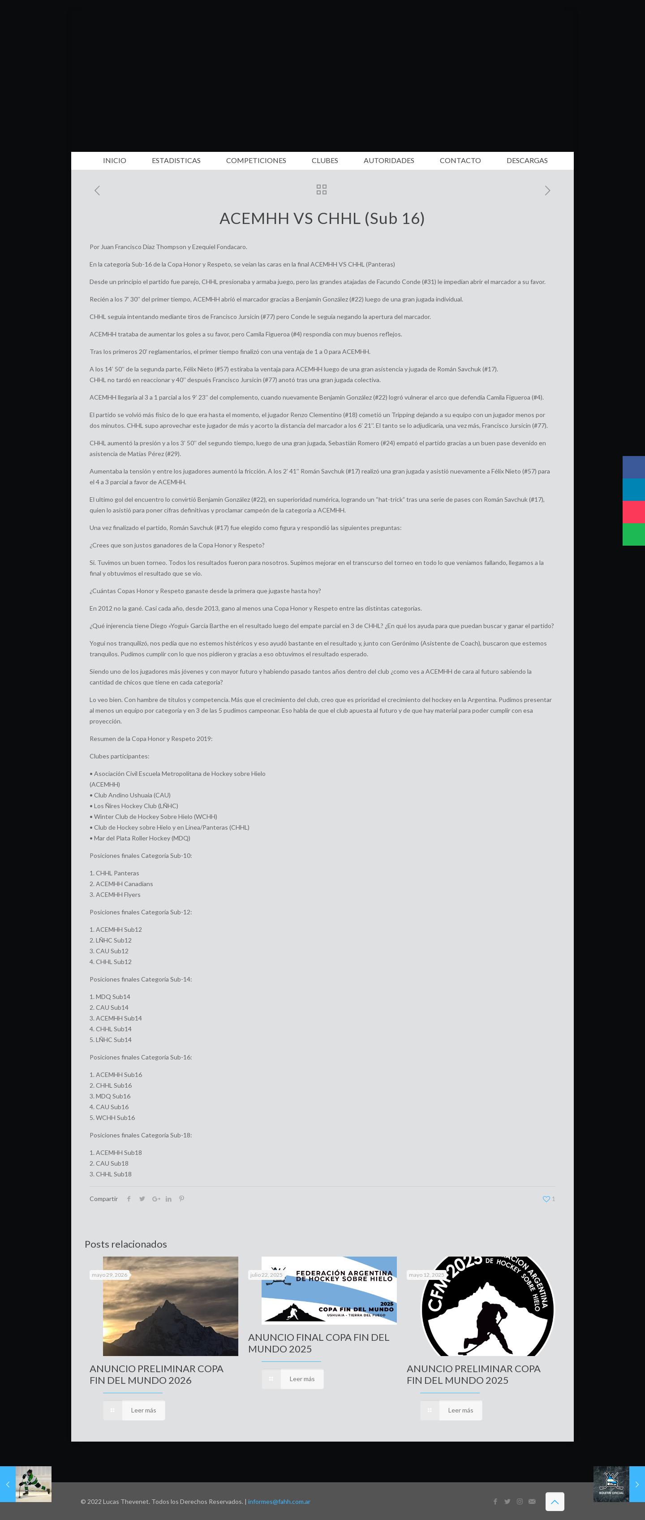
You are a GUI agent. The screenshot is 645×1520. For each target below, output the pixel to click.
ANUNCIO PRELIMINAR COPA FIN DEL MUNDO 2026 (157, 1374)
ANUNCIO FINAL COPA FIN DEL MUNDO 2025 (319, 1343)
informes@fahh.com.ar (279, 1501)
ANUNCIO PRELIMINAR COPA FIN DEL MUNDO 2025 (474, 1374)
